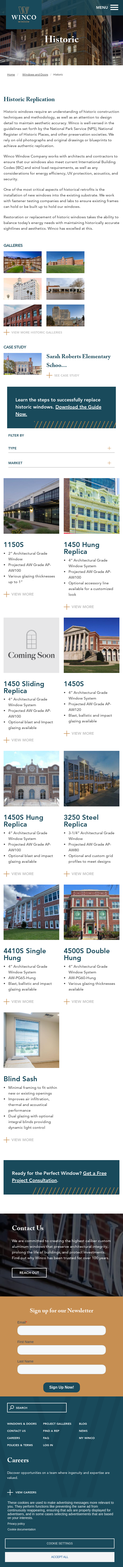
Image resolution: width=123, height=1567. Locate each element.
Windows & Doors (22, 1423)
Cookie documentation (22, 1529)
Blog (83, 1423)
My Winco (87, 1438)
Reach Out (29, 1273)
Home (11, 74)
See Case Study (66, 375)
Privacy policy (16, 1523)
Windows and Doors (35, 74)
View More (22, 593)
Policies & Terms (20, 1445)
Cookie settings (60, 1543)
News (83, 1431)
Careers (13, 1438)
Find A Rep (51, 1431)
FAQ (46, 1438)
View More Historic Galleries (36, 332)
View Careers (25, 1492)
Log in (48, 1445)
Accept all (59, 1557)
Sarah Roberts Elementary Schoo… (78, 361)
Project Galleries (57, 1423)
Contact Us (16, 1431)
